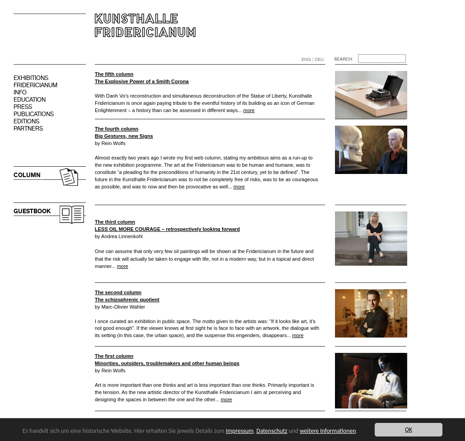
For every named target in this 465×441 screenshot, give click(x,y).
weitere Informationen (328, 431)
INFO (20, 92)
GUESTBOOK (32, 211)
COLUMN (27, 175)
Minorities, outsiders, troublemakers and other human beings (167, 363)
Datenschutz (271, 431)
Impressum (239, 431)
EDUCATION (30, 99)
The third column (115, 222)
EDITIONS (26, 121)
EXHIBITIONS (31, 78)
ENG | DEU (313, 59)
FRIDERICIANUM (35, 85)
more (249, 110)
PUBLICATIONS (34, 114)
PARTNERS (28, 128)
